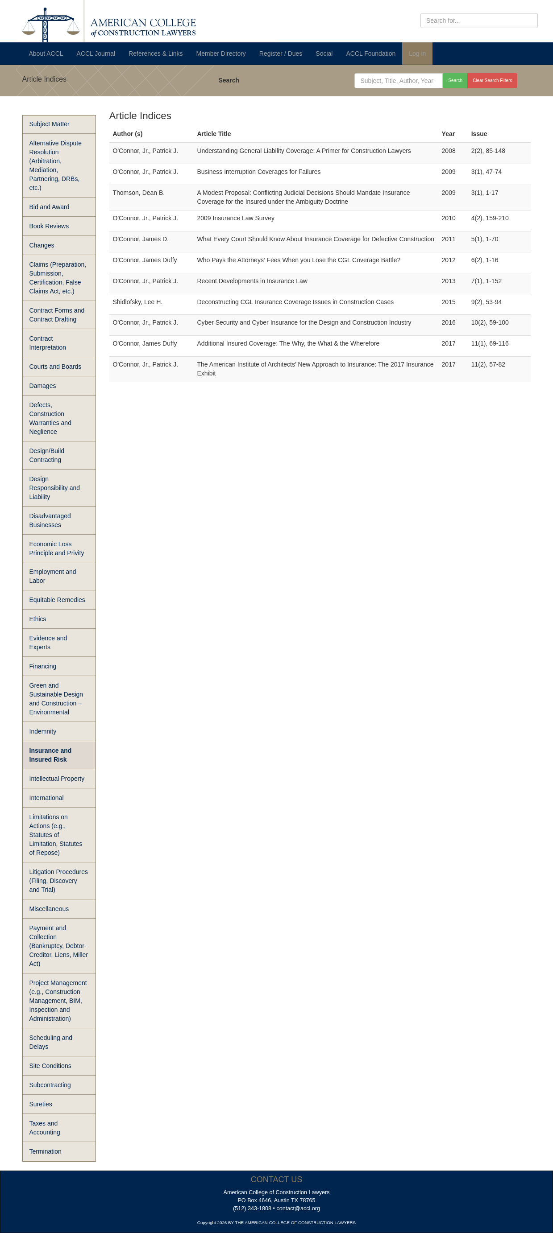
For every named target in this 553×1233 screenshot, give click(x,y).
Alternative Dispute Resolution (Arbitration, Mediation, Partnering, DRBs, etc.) (55, 165)
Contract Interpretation (48, 343)
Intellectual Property (57, 778)
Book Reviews (49, 226)
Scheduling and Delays (51, 1042)
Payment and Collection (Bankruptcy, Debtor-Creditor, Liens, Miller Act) (58, 945)
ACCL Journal (96, 53)
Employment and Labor (52, 576)
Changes (41, 245)
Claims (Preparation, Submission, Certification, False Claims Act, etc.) (58, 278)
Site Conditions (50, 1065)
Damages (42, 385)
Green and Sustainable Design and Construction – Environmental (56, 699)
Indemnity (43, 731)
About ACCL (46, 53)
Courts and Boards (55, 366)
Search (228, 80)
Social (324, 53)
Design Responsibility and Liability (54, 487)
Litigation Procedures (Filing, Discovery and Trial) (58, 880)
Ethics (37, 619)
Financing (43, 666)
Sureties (40, 1104)
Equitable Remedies (57, 599)
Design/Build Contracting (47, 455)
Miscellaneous (49, 908)
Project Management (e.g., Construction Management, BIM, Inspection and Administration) (58, 1000)
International (46, 797)
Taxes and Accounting (44, 1128)
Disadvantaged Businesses (50, 520)
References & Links (156, 53)
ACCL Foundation (370, 53)
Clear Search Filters (492, 80)
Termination (45, 1151)
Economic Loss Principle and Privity (56, 548)
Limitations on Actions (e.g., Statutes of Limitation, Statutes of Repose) (56, 834)
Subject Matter (49, 124)
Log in (417, 53)
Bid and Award (49, 206)
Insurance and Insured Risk (50, 755)
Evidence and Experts (48, 643)
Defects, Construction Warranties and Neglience (50, 418)
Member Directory (221, 53)
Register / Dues (280, 53)
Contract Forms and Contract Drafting (57, 315)
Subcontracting (50, 1085)
